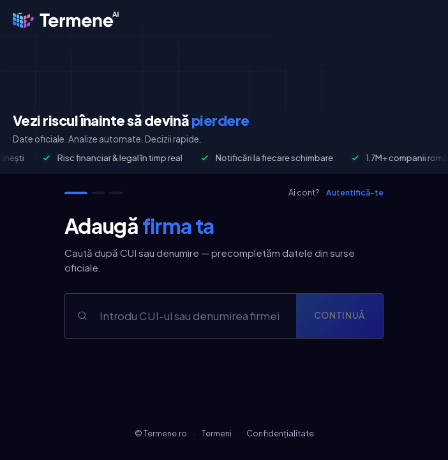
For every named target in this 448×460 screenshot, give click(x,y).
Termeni (217, 433)
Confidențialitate (280, 433)
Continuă (339, 315)
